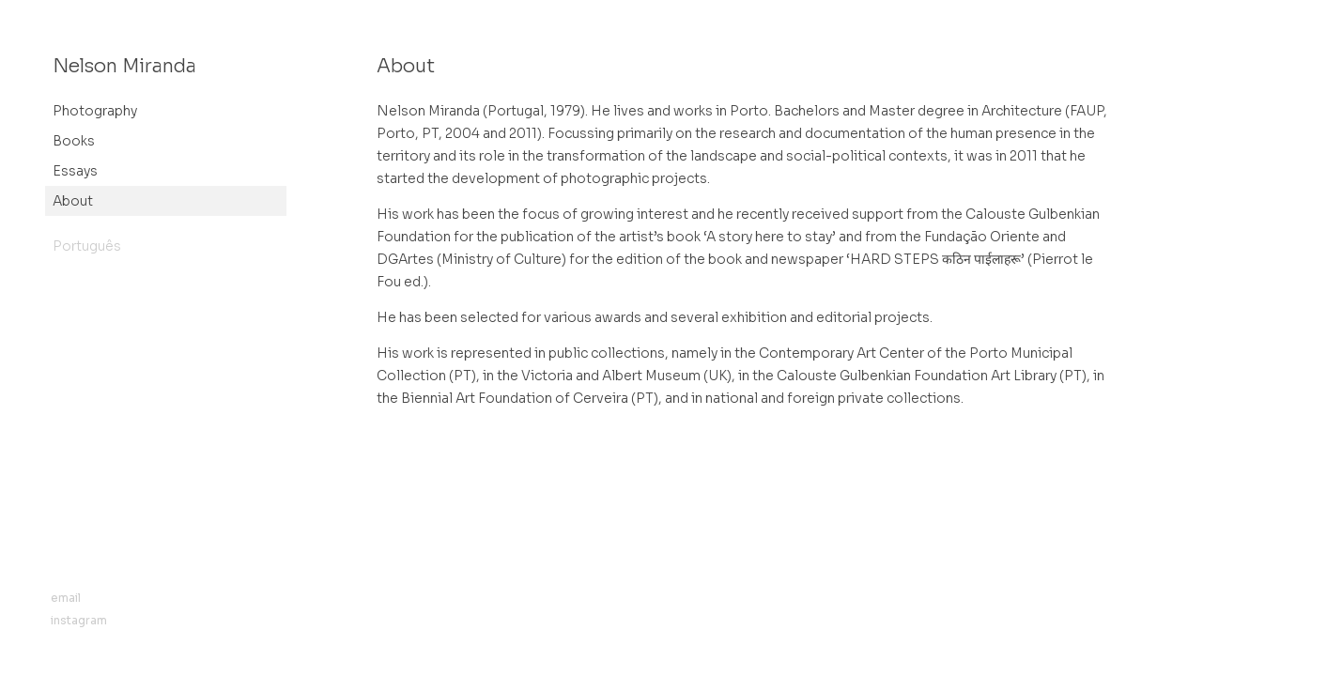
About (73, 200)
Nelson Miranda (124, 66)
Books (74, 140)
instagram (79, 620)
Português (87, 246)
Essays (75, 170)
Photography (95, 110)
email (66, 598)
